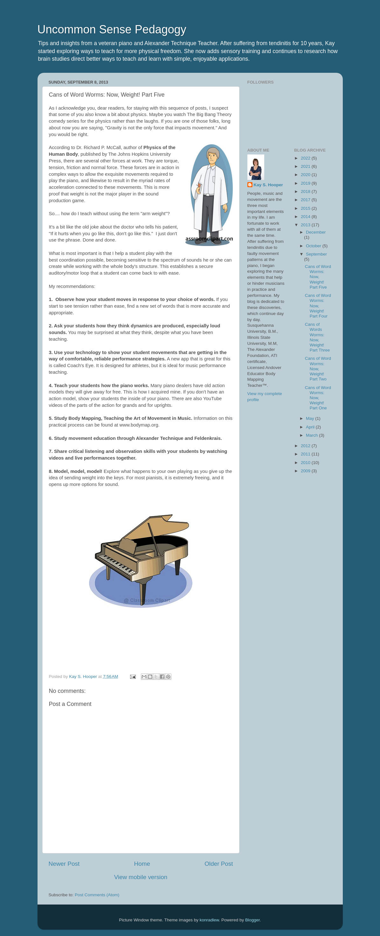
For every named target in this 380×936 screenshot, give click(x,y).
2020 (306, 174)
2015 (306, 208)
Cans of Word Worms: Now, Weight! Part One (318, 398)
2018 (306, 191)
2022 (306, 158)
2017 (306, 199)
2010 (306, 462)
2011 (306, 454)
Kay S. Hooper (268, 184)
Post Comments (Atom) (97, 894)
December (316, 232)
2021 (306, 166)
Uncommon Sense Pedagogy (112, 29)
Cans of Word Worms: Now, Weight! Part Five (318, 277)
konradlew (209, 920)
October (314, 245)
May (310, 418)
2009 (306, 470)
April (311, 427)
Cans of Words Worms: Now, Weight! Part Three (317, 337)
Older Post (218, 863)
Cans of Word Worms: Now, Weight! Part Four (318, 305)
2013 (306, 224)
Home (142, 863)
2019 (306, 183)
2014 (306, 216)
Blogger (252, 920)
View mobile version (141, 877)
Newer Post (64, 863)
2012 (306, 445)
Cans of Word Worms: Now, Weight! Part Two (318, 368)
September (316, 254)
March (312, 435)
